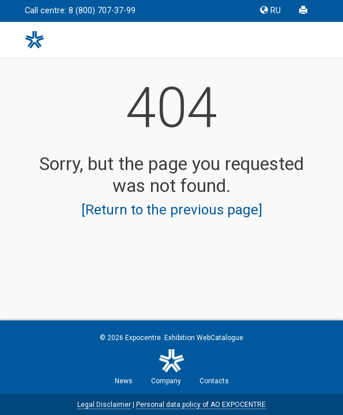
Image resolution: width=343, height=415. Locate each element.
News (124, 381)
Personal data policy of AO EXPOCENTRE (201, 405)
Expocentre (143, 338)
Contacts (214, 381)
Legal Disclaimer (104, 405)
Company (166, 381)
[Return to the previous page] (171, 210)
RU (270, 11)
